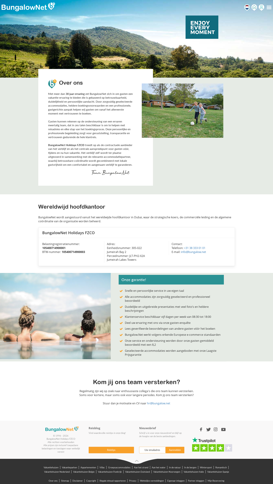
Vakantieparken (69, 467)
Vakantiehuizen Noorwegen (166, 471)
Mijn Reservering (216, 480)
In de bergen (190, 467)
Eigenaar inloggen (176, 480)
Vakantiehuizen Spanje (218, 471)
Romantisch (221, 467)
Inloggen (261, 7)
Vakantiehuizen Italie (194, 471)
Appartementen (88, 467)
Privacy (132, 480)
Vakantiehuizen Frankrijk (110, 471)
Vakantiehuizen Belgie (84, 471)
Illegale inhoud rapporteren (113, 480)
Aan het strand (141, 467)
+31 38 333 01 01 (194, 248)
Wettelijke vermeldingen (152, 480)
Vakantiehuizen (51, 467)
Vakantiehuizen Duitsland (137, 471)
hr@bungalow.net (158, 403)
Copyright (91, 480)
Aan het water (159, 467)
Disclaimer (77, 480)
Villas (102, 467)
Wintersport (206, 467)
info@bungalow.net (193, 252)
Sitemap (65, 480)
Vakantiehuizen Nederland (57, 471)
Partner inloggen (196, 480)
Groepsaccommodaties (119, 467)
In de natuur (175, 467)
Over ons (53, 480)
